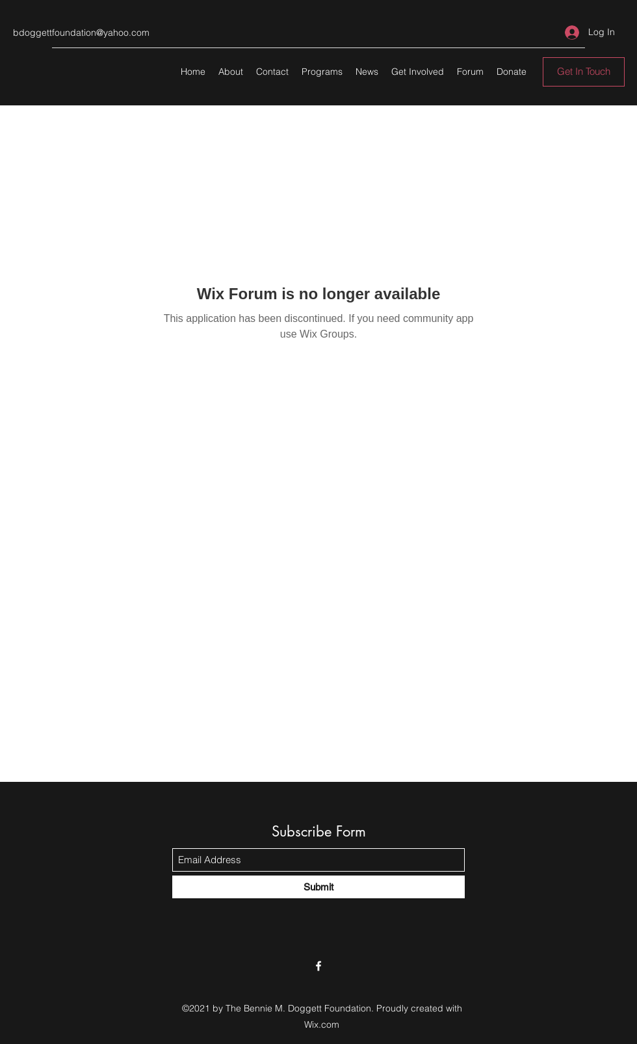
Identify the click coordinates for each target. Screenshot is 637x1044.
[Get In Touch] (584, 72)
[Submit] (318, 887)
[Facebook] (318, 965)
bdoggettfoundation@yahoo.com (81, 32)
